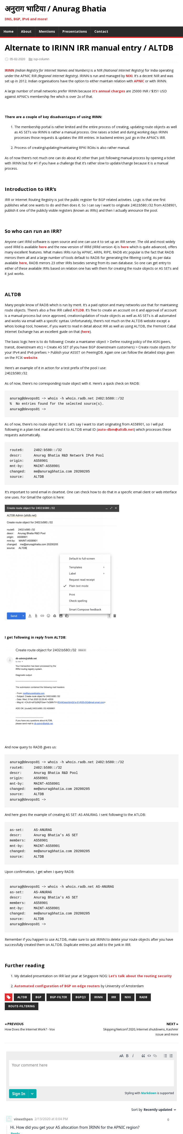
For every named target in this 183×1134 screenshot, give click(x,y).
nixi (128, 997)
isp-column (41, 59)
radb (143, 997)
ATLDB (78, 310)
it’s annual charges (108, 91)
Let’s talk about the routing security (140, 976)
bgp (38, 997)
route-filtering (21, 1006)
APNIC (139, 81)
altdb (22, 997)
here (43, 247)
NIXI (129, 76)
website (30, 357)
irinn (98, 997)
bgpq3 (81, 997)
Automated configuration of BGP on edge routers (57, 986)
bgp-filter (58, 997)
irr (113, 997)
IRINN (9, 70)
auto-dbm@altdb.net (116, 429)
